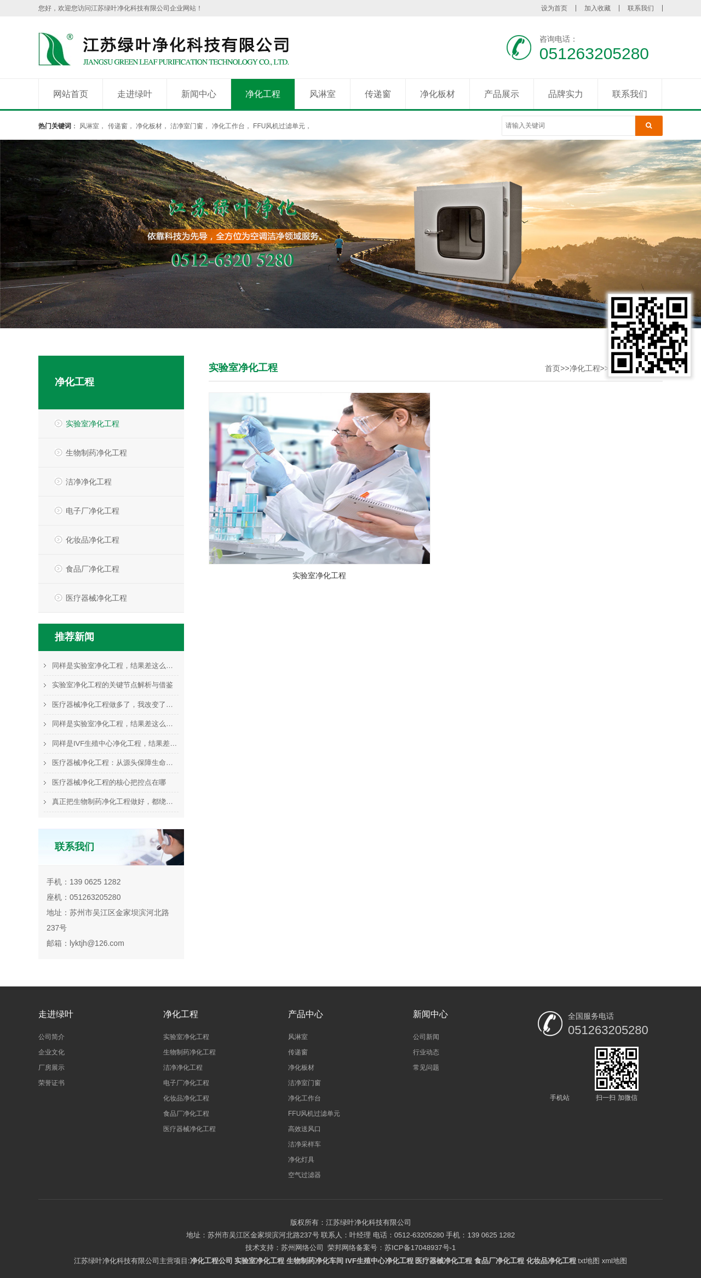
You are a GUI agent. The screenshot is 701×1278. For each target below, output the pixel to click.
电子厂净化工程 (92, 510)
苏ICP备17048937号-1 (420, 1247)
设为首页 (554, 8)
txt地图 (589, 1261)
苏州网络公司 (302, 1247)
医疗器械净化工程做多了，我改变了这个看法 (115, 704)
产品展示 (501, 94)
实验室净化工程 (92, 423)
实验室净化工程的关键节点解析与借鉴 (112, 685)
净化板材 (437, 94)
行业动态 (426, 1052)
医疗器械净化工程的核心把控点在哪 (109, 782)
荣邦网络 (341, 1247)
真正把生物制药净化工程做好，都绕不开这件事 (115, 801)
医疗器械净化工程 (96, 598)
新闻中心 (198, 94)
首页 (552, 368)
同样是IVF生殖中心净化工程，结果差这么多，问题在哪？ (115, 743)
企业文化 (51, 1052)
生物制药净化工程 (96, 452)
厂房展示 (51, 1067)
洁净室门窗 (186, 126)
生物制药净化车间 (314, 1261)
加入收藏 (597, 8)
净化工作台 (228, 126)
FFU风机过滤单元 (279, 126)
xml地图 (614, 1261)
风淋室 (322, 94)
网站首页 (70, 94)
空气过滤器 (304, 1175)
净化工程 (262, 94)
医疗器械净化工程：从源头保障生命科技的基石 (115, 762)
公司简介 (51, 1037)
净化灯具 (301, 1159)
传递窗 (378, 94)
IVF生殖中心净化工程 (379, 1261)
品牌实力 (565, 94)
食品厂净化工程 (92, 568)
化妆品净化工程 (92, 539)
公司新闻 (426, 1037)
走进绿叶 (134, 94)
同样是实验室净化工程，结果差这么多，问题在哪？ (115, 665)
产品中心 (305, 1014)
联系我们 (641, 8)
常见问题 (426, 1067)
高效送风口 (304, 1129)
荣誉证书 (51, 1083)
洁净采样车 (304, 1144)
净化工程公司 (211, 1261)
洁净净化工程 (89, 481)
